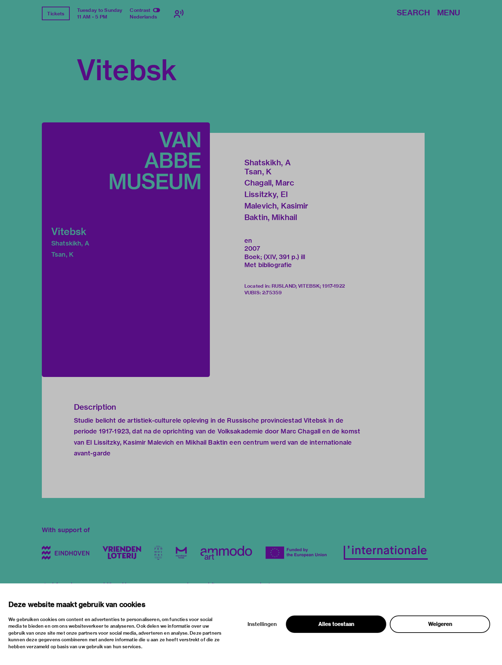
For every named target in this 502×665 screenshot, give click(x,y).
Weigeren (440, 624)
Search (413, 13)
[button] (126, 249)
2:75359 (272, 292)
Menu (448, 13)
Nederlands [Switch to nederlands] (143, 17)
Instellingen (262, 624)
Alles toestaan (336, 624)
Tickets (55, 13)
